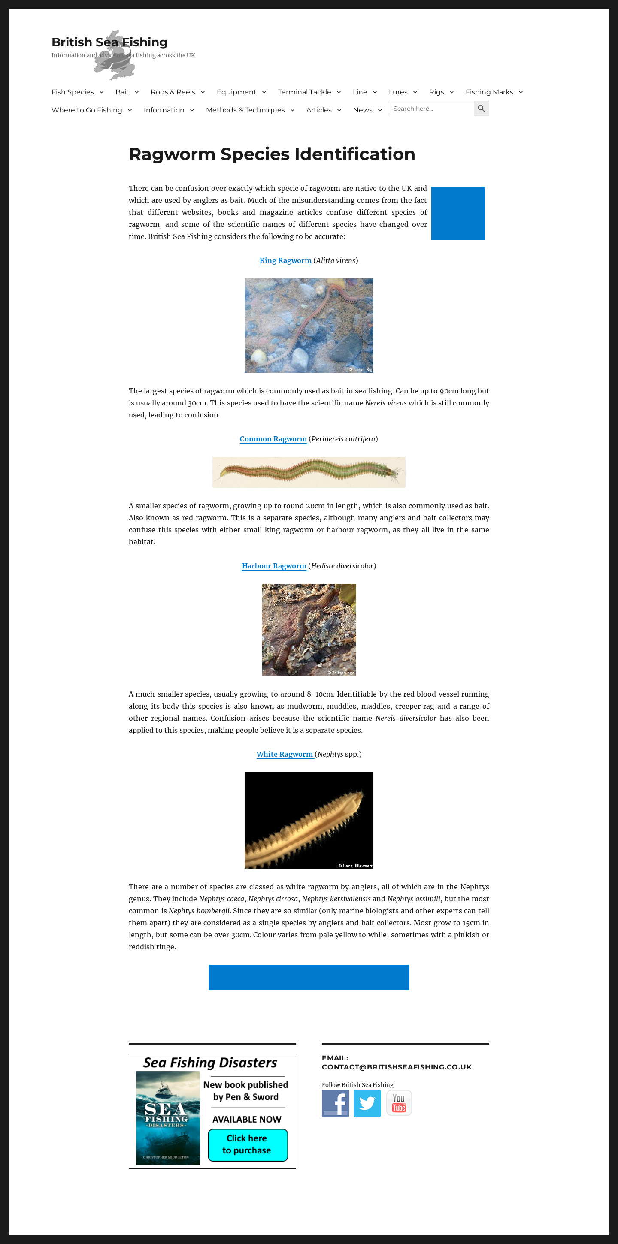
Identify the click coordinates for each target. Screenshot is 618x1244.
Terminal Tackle (304, 92)
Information (164, 110)
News (363, 110)
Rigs (436, 92)
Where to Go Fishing (87, 110)
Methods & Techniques (245, 110)
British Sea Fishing (110, 42)
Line (360, 92)
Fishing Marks (489, 92)
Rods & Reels (173, 92)
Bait (122, 92)
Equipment (237, 92)
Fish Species (73, 92)
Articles (319, 110)
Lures (398, 92)
